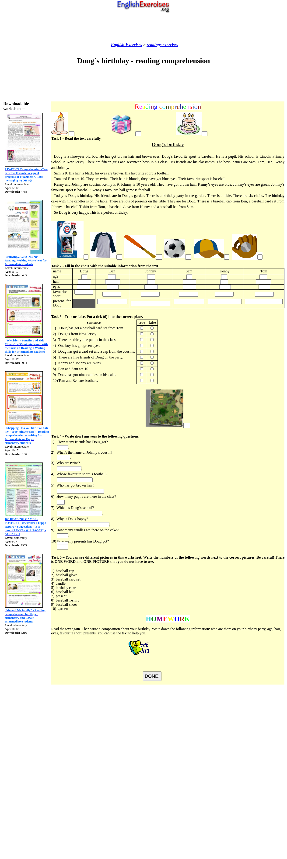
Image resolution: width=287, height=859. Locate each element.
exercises (169, 44)
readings (154, 44)
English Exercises (126, 44)
